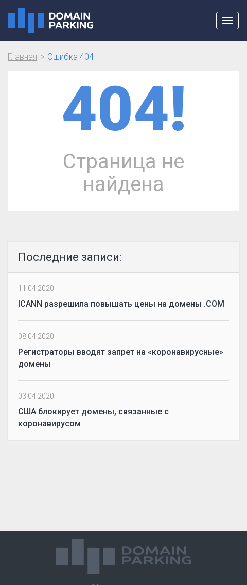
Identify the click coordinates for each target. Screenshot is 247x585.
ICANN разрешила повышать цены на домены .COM (121, 304)
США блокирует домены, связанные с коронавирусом (93, 417)
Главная (22, 57)
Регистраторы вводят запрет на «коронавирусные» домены (120, 358)
